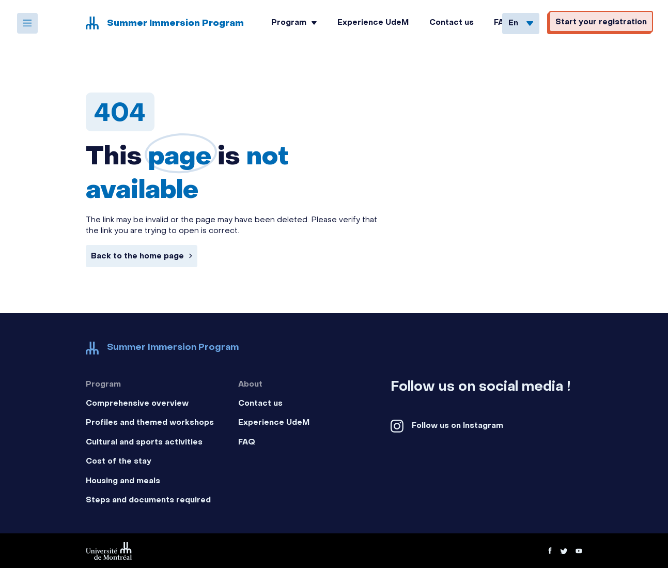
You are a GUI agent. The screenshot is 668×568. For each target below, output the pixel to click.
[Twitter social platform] (563, 550)
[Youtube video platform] (579, 550)
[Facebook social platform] (486, 426)
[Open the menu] (27, 23)
